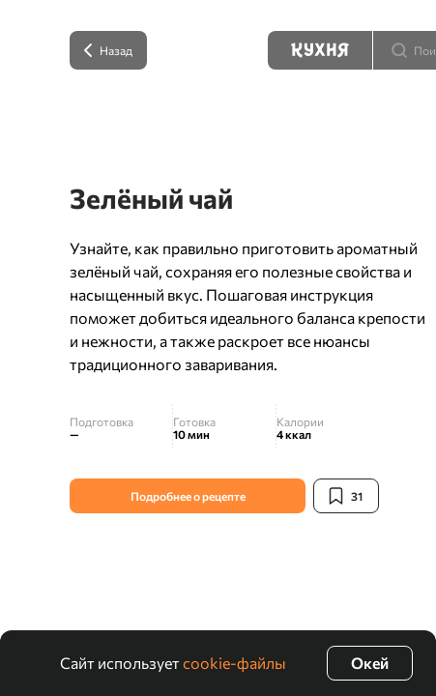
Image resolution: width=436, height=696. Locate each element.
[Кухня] (320, 50)
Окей (370, 662)
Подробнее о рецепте (188, 496)
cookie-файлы (234, 662)
